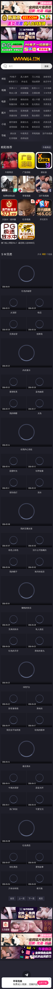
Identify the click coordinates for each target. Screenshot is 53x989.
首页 (12, 898)
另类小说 (24, 126)
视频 (3, 90)
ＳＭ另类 (47, 92)
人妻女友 (36, 122)
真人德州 (24, 76)
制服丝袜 (13, 104)
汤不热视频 (47, 133)
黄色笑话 (36, 126)
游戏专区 (47, 76)
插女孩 (13, 133)
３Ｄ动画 (47, 88)
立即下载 (43, 982)
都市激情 (13, 122)
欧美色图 (36, 110)
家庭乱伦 (24, 122)
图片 (3, 112)
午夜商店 (24, 133)
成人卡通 (36, 99)
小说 (3, 124)
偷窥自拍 (13, 110)
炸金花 (24, 81)
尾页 (41, 898)
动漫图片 (47, 110)
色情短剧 (24, 138)
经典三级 (24, 104)
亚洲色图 (24, 110)
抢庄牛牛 (47, 81)
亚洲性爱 (13, 99)
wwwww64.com (26, 59)
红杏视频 (13, 138)
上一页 (22, 898)
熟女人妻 (13, 92)
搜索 (46, 66)
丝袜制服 (24, 92)
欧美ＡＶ (36, 88)
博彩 (3, 78)
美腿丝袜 (13, 115)
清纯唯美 (24, 115)
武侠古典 (47, 122)
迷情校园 (13, 126)
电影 (3, 101)
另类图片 (47, 115)
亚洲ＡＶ (13, 88)
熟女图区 (36, 115)
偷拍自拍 (24, 99)
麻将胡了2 (13, 81)
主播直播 (36, 92)
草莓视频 (36, 133)
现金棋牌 (36, 81)
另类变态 (47, 104)
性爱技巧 (47, 126)
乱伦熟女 (36, 104)
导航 (3, 135)
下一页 (31, 898)
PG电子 (13, 76)
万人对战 (36, 76)
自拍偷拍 (24, 88)
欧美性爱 (47, 99)
